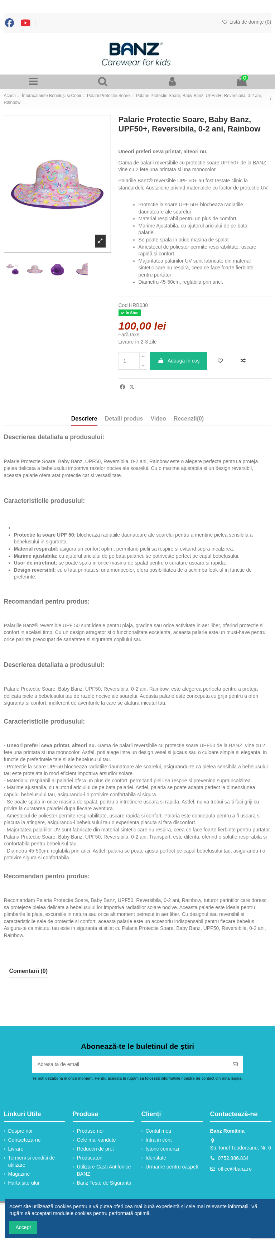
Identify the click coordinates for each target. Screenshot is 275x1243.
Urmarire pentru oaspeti (172, 1167)
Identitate (156, 1158)
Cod (123, 305)
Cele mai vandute (96, 1140)
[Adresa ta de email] (130, 1064)
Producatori (90, 1158)
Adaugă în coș (179, 361)
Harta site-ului (23, 1183)
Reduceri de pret (95, 1149)
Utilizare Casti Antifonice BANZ (104, 1170)
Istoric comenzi (162, 1149)
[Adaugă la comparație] (243, 361)
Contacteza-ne (24, 1140)
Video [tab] (158, 419)
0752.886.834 (233, 1158)
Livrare (16, 1149)
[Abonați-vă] (235, 1064)
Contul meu (159, 1131)
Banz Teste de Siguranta (104, 1183)
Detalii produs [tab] (124, 419)
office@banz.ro (235, 1169)
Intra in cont (159, 1140)
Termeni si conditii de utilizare (31, 1161)
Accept (23, 1227)
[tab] (189, 420)
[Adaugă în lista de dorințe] (220, 361)
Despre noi (20, 1131)
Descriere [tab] (84, 419)
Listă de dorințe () (246, 22)
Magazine (19, 1174)
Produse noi (90, 1131)
